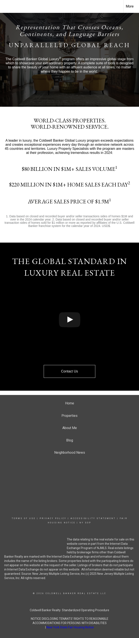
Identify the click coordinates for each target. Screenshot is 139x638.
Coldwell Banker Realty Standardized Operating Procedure (69, 610)
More (130, 6)
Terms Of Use (24, 518)
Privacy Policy (53, 518)
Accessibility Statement (93, 518)
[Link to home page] (5, 6)
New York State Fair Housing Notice (70, 627)
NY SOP (85, 523)
